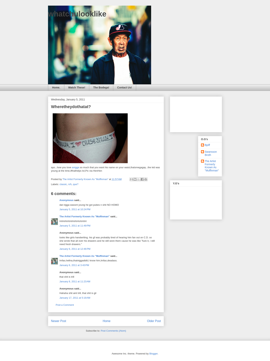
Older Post (154, 321)
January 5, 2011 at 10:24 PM (74, 209)
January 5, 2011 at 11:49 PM (74, 225)
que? (75, 184)
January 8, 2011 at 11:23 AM (74, 281)
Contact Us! (124, 87)
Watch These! (76, 87)
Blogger (153, 353)
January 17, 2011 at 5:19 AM (74, 297)
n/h (70, 184)
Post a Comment (65, 304)
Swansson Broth (211, 153)
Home (107, 321)
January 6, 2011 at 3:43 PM (74, 265)
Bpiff (207, 145)
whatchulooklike (77, 14)
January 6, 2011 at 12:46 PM (74, 248)
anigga (75, 167)
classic (63, 184)
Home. (56, 87)
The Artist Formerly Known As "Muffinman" (84, 216)
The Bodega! (101, 87)
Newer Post (58, 321)
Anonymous (66, 200)
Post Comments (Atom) (113, 330)
